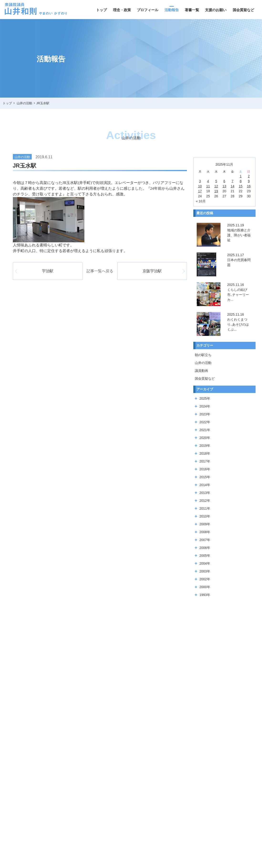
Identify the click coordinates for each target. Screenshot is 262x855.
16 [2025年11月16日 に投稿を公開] (249, 186)
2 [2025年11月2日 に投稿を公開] (249, 176)
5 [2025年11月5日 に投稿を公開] (216, 181)
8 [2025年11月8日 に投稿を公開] (240, 181)
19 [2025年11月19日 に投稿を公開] (216, 191)
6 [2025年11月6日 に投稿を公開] (224, 181)
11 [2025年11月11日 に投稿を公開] (208, 186)
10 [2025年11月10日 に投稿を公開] (200, 186)
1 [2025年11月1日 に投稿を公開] (240, 176)
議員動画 (201, 371)
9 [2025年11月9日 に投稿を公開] (249, 181)
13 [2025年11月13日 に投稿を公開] (224, 186)
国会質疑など (243, 10)
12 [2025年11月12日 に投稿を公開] (216, 186)
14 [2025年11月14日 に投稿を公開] (232, 186)
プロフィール (147, 10)
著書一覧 (192, 10)
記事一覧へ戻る (100, 271)
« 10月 (201, 201)
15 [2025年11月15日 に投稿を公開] (241, 186)
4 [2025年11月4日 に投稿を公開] (208, 181)
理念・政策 (122, 10)
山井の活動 (203, 363)
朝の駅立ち (203, 355)
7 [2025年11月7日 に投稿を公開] (232, 181)
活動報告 (171, 10)
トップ (101, 10)
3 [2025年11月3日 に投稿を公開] (200, 181)
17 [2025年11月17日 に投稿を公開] (200, 191)
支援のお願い (215, 10)
